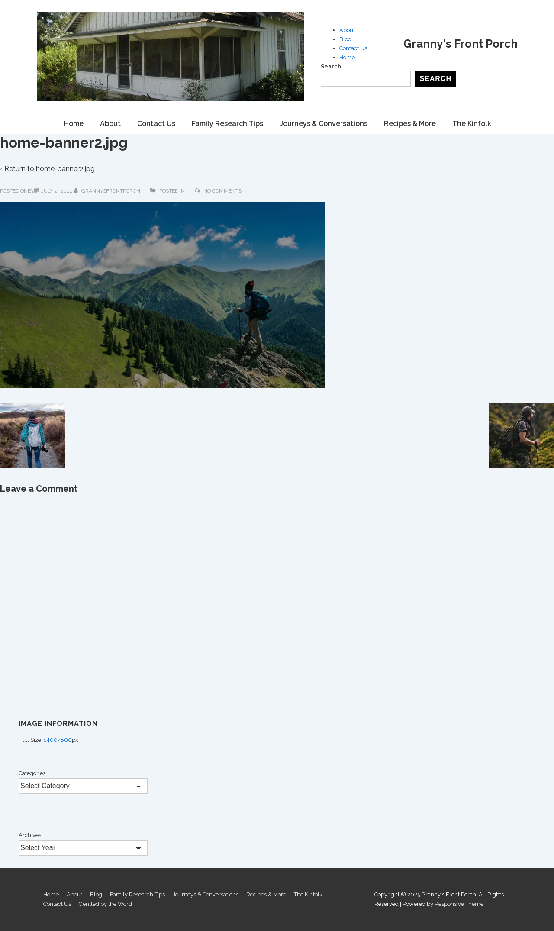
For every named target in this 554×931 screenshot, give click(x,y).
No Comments (222, 191)
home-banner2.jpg (65, 168)
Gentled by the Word (105, 904)
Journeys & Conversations (323, 123)
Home (347, 57)
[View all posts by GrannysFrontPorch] (108, 191)
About (347, 30)
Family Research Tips (227, 123)
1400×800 (58, 740)
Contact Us (353, 48)
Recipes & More (410, 123)
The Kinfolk (471, 123)
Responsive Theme (459, 904)
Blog (345, 39)
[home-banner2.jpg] (57, 191)
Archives (30, 835)
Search (331, 66)
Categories (32, 773)
